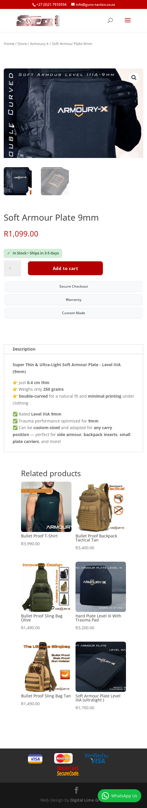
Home (9, 43)
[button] (134, 77)
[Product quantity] (12, 268)
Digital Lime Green (88, 800)
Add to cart (65, 268)
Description (24, 349)
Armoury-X (39, 43)
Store (22, 43)
